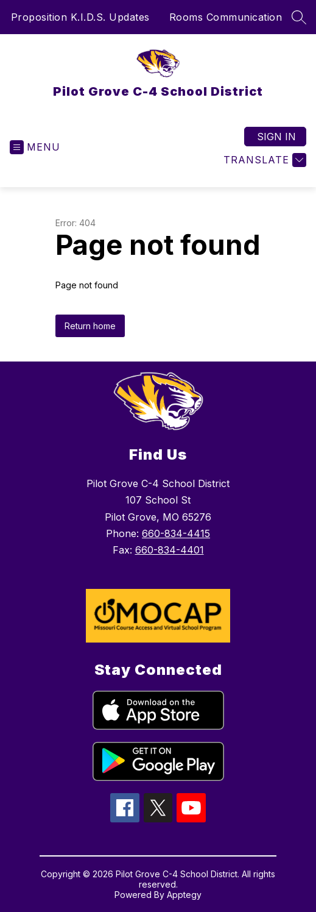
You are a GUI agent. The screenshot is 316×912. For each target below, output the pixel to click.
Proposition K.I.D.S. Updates (80, 17)
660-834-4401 (169, 550)
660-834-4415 (176, 533)
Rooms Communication (226, 17)
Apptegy (184, 894)
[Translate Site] (263, 160)
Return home (90, 326)
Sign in (276, 136)
